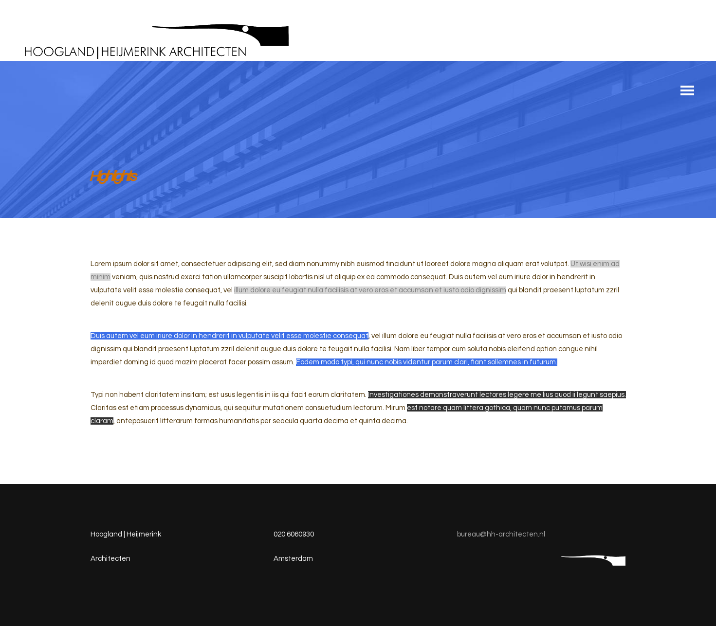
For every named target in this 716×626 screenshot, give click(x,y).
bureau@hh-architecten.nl (501, 534)
